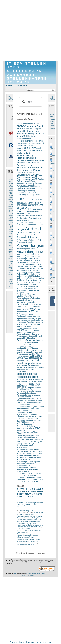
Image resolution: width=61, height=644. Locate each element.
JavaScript (12, 215)
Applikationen (28, 292)
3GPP (35, 512)
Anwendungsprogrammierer (28, 290)
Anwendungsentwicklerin (26, 249)
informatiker (12, 221)
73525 (24, 368)
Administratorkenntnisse (26, 393)
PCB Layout (29, 189)
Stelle (10, 274)
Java (10, 251)
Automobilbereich (24, 298)
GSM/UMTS (32, 268)
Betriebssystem (23, 262)
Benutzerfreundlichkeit (25, 473)
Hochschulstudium (26, 145)
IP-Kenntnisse (22, 270)
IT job (36, 272)
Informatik (12, 283)
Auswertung (34, 442)
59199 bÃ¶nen (34, 366)
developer (12, 199)
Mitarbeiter (12, 253)
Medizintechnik (23, 410)
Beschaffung (31, 475)
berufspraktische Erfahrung (27, 348)
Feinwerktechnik (23, 403)
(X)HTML (36, 195)
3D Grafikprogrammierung (27, 178)
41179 (35, 363)
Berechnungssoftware (25, 346)
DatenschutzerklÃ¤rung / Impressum (30, 642)
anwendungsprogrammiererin (28, 257)
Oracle (10, 206)
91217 (35, 205)
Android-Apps (34, 235)
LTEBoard (36, 148)
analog (23, 288)
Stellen (10, 256)
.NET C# (29, 200)
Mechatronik (35, 408)
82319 (19, 205)
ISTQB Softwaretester (25, 444)
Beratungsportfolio (32, 342)
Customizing (30, 422)
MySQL (11, 233)
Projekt (11, 217)
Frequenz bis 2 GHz (34, 519)
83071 (19, 387)
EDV (10, 285)
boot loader (36, 306)
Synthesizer (37, 167)
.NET (10, 185)
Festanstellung (33, 185)
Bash (25, 300)
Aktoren (28, 397)
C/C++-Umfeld (28, 482)
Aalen (28, 370)
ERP (10, 235)
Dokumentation (31, 264)
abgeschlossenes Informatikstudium (28, 212)
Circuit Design (30, 181)
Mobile (19, 278)
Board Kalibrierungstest (30, 127)
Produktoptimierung (26, 158)
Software (11, 258)
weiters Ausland (53, 278)
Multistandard (23, 153)
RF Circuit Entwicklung (26, 194)
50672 (31, 385)
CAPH (34, 309)
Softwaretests (32, 162)
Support (11, 240)
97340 (37, 282)
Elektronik (38, 401)
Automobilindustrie (24, 334)
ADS (18, 181)
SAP (10, 238)
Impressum (22, 86)
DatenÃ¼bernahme (24, 424)
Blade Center (22, 306)
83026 (30, 205)
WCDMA (35, 175)
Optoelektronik (22, 412)
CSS (10, 201)
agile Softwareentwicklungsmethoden (29, 221)
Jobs (10, 281)
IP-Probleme (33, 270)
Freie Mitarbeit (53, 163)
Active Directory (37, 286)
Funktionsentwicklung (25, 407)
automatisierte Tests (25, 469)
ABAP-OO (21, 211)
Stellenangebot (24, 167)
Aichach (40, 457)
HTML (10, 210)
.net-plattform (31, 356)
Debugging (21, 183)
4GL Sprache (22, 366)
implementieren (23, 442)
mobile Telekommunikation (33, 278)
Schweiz (53, 270)
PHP (10, 194)
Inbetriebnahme (23, 408)
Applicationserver (35, 322)
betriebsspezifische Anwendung (29, 350)
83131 (24, 387)
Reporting (31, 191)
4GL (40, 363)
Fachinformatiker (35, 266)
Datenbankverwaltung (25, 428)
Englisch (20, 434)
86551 (37, 453)
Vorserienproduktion (26, 172)
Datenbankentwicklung (26, 426)
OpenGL (38, 187)
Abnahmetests (22, 379)
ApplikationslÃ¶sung (25, 294)
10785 (19, 358)
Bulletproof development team (35, 573)
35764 (27, 360)
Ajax (19, 224)
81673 (35, 368)
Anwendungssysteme (25, 259)
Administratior (36, 391)
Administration (22, 218)
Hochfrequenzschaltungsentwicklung (34, 143)
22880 (36, 358)
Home (9, 86)
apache (37, 462)
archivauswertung (24, 326)
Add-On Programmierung (24, 390)
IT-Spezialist (30, 274)
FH (31, 403)
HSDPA (40, 268)
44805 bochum (23, 203)
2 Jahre (25, 358)
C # (41, 479)
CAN (36, 482)
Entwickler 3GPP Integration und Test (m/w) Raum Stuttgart (30, 493)
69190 (19, 368)
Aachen (20, 284)
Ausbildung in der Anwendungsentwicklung (26, 466)
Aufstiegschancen (32, 330)
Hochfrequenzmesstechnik (30, 141)
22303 (31, 358)
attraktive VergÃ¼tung (25, 296)
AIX (18, 288)
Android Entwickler (26, 232)
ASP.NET (20, 330)
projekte (11, 242)
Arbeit (35, 294)
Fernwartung (22, 268)
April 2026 (52, 113)
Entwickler (12, 260)
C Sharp (31, 418)
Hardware (32, 136)
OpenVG (20, 189)
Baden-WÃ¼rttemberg (28, 470)
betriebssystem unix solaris (27, 352)
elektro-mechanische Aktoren (30, 400)
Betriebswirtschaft (34, 477)
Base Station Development (27, 259)
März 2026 (52, 117)
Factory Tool (33, 131)
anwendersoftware (35, 320)
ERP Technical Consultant (29, 439)
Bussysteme (22, 309)
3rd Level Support (28, 362)
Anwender (27, 459)
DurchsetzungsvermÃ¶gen (27, 432)
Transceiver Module (31, 170)
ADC (36, 124)
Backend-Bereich (35, 336)
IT (9, 287)
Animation (33, 240)
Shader (30, 195)
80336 (30, 368)
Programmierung (23, 447)
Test (19, 170)
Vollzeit (11, 271)
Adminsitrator (22, 395)
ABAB (41, 205)
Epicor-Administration (25, 438)
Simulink (21, 162)
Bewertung (21, 479)
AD (18, 457)
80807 (38, 203)
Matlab (20, 150)
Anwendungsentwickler (38, 245)
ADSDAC (21, 126)
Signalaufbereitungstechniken (31, 160)
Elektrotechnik (22, 266)
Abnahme (29, 455)
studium (11, 237)
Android (33, 228)
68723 (31, 453)
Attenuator (31, 126)
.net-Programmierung (24, 413)
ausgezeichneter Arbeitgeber (28, 332)
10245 (39, 356)
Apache (20, 292)
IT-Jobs (10, 266)
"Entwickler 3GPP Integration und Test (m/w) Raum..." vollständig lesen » (30, 505)
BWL (35, 479)
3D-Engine (39, 179)
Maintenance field (24, 276)
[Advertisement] (30, 30)
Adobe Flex (24, 457)
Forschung (37, 403)
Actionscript (37, 455)
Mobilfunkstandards (33, 150)
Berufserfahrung (23, 302)
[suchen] (30, 102)
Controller (21, 264)
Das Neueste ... (53, 125)
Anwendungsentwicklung (35, 252)
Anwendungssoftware (25, 462)
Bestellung (34, 302)
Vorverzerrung (24, 175)
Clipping (37, 128)
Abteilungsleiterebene (25, 316)
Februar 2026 (53, 120)
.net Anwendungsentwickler (29, 353)
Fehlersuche (23, 133)
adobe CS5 (21, 220)
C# (9, 224)
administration (22, 320)
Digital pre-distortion (34, 183)
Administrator (13, 247)
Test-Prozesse (22, 451)
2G (41, 358)
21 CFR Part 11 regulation (30, 382)
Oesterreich (54, 263)
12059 (36, 200)
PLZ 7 (36, 189)
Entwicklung (12, 263)
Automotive (35, 298)
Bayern (37, 260)
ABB (23, 455)
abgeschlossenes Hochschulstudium (27, 375)
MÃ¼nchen (12, 229)
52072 (26, 282)
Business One (22, 418)
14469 (41, 200)
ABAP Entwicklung (34, 209)
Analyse (21, 229)
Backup (20, 300)
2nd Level (21, 360)
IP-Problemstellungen (29, 271)
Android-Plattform (27, 237)
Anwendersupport (33, 288)
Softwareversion (25, 165)
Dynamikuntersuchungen (27, 399)
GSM (24, 136)
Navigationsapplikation (26, 187)
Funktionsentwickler (25, 405)
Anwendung (21, 322)
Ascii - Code (36, 463)
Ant (39, 240)
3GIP (33, 360)
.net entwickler (22, 381)
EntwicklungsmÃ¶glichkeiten (28, 436)
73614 (31, 203)
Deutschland (54, 170)
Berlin (10, 231)
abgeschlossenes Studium (29, 215)
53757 (37, 385)
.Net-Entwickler (35, 381)
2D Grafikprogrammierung (29, 176)
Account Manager (35, 318)
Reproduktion (22, 193)
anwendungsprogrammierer (28, 255)
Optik (31, 410)
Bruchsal (29, 479)
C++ (10, 212)
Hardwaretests (24, 138)
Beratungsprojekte (24, 344)
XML (10, 219)
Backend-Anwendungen (28, 335)
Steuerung (38, 449)
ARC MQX (21, 324)
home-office (39, 407)
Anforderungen (23, 240)
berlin (23, 475)
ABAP (22, 208)
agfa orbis (32, 395)
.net (21, 199)
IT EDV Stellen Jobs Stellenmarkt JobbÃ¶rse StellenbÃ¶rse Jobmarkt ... (27, 73)
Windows (11, 197)
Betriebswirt (21, 477)
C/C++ (19, 482)
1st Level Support (25, 280)
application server (24, 463)
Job (9, 272)
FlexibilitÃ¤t (38, 440)
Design (11, 183)
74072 (31, 282)
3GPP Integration (25, 124)
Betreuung (22, 304)
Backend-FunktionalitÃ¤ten (30, 340)
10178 (31, 451)
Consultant (33, 262)
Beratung (20, 342)
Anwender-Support (24, 242)
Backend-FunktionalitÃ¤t (26, 338)
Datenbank (12, 187)
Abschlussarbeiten (36, 379)
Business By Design (34, 416)
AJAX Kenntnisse (29, 225)
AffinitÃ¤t (32, 457)
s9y (15, 573)
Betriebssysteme (34, 304)
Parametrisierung (25, 155)
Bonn (30, 306)
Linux (10, 246)
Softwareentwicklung (25, 449)
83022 (24, 205)
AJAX (19, 459)
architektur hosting (33, 324)
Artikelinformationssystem (27, 328)
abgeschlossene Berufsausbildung (26, 285)
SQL (10, 228)
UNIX (10, 181)
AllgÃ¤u (39, 225)
